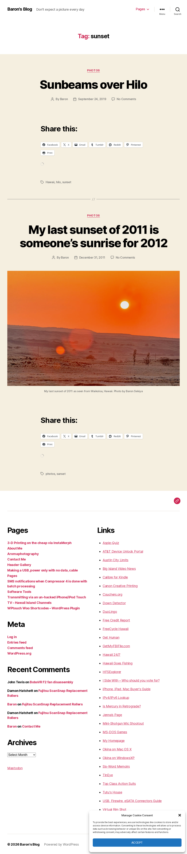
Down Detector (114, 602)
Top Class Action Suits (119, 783)
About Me (14, 548)
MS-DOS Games (115, 731)
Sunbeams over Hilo (93, 84)
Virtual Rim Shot (114, 809)
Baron (64, 99)
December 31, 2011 (92, 257)
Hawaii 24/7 (111, 654)
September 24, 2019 (92, 99)
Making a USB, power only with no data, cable (42, 569)
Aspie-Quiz (111, 542)
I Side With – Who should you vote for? (131, 680)
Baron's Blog (19, 9)
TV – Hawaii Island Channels (29, 602)
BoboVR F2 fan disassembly (51, 681)
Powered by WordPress (61, 844)
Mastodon (15, 767)
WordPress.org (19, 653)
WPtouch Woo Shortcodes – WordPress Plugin (43, 607)
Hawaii (50, 182)
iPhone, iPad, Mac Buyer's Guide (126, 688)
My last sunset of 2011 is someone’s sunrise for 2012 (93, 236)
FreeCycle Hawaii (116, 628)
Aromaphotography (23, 553)
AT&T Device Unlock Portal (123, 551)
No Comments (126, 99)
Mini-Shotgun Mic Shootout (123, 723)
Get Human (111, 637)
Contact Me (16, 558)
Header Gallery (19, 564)
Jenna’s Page (112, 714)
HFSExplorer (112, 671)
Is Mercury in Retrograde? (122, 705)
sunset (66, 182)
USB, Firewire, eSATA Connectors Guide (132, 800)
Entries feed (16, 642)
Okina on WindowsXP (119, 757)
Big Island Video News (119, 568)
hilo (58, 182)
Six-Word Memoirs (116, 766)
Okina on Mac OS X (117, 748)
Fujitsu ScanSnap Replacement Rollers (52, 703)
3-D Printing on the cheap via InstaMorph (39, 542)
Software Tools (19, 591)
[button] (180, 815)
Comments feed (20, 647)
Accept (137, 842)
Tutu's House (112, 791)
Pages (140, 9)
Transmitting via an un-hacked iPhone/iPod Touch (46, 596)
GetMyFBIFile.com (116, 645)
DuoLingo (110, 611)
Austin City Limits (115, 559)
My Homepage (114, 740)
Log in (12, 636)
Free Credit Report (116, 619)
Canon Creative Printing (120, 585)
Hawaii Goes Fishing (118, 662)
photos (93, 70)
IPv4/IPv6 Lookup (116, 697)
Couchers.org (112, 594)
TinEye (108, 774)
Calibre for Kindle (115, 576)
